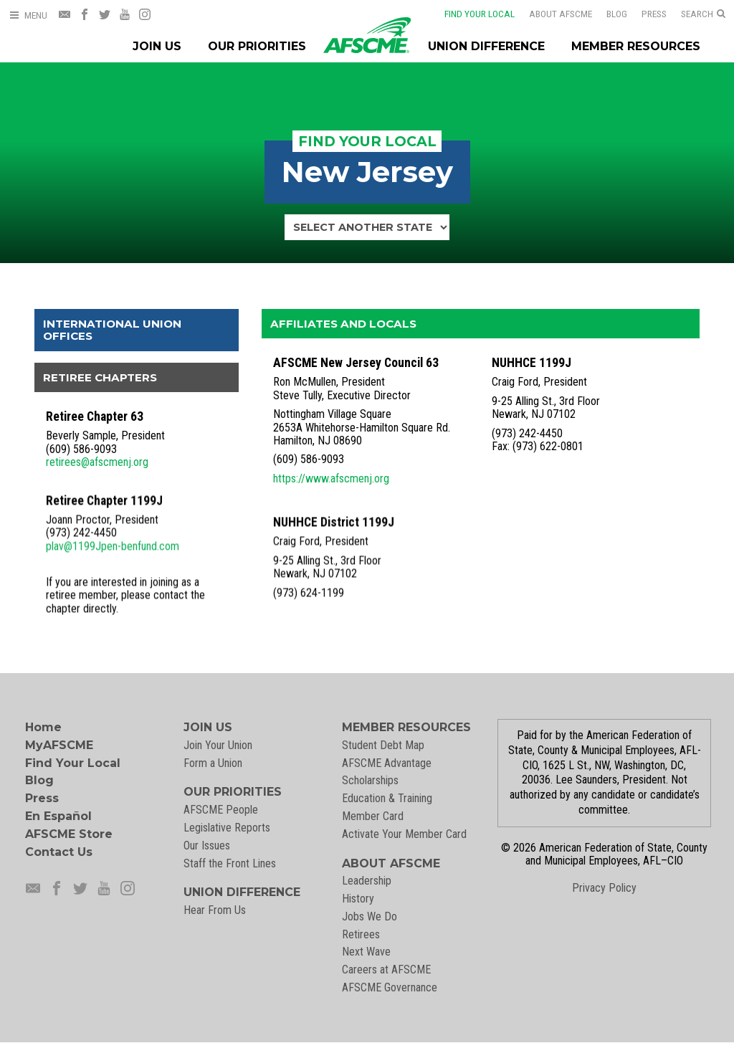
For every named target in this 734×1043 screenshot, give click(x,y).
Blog (607, 13)
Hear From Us (215, 910)
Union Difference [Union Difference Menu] (486, 46)
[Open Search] (703, 14)
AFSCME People (221, 809)
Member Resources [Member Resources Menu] (635, 46)
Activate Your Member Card (404, 834)
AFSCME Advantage (387, 763)
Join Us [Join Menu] (157, 46)
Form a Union (213, 763)
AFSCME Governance (389, 987)
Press (644, 13)
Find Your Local (470, 13)
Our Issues (207, 845)
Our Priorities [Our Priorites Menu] (257, 46)
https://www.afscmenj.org (331, 478)
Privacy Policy (604, 888)
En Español (58, 816)
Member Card (373, 816)
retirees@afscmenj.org (97, 462)
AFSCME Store (69, 834)
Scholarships (370, 780)
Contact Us (58, 852)
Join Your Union (218, 745)
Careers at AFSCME (386, 969)
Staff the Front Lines (230, 863)
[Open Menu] (28, 15)
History (358, 898)
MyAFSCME (59, 745)
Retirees (361, 934)
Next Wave (366, 951)
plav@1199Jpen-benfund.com (112, 544)
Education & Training (387, 798)
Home (43, 727)
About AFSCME (551, 13)
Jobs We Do (369, 916)
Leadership (366, 880)
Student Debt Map (383, 745)
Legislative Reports (227, 827)
